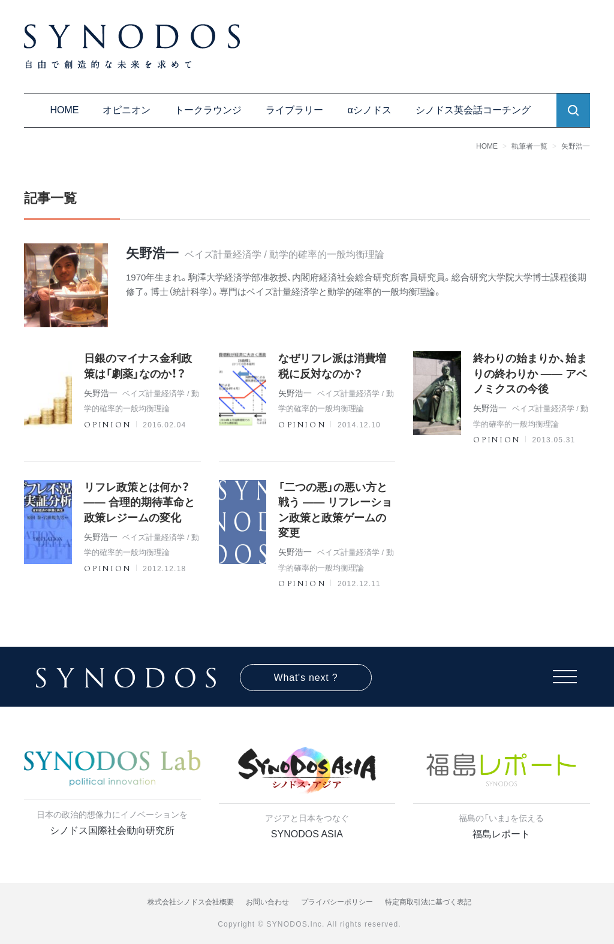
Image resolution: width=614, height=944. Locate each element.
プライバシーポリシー (337, 902)
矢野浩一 (575, 146)
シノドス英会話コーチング (473, 110)
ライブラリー (294, 110)
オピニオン (127, 110)
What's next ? (306, 677)
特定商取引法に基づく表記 (428, 902)
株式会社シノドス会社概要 (191, 902)
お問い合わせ (267, 902)
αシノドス (369, 110)
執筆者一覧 (529, 146)
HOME (64, 110)
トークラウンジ (208, 110)
